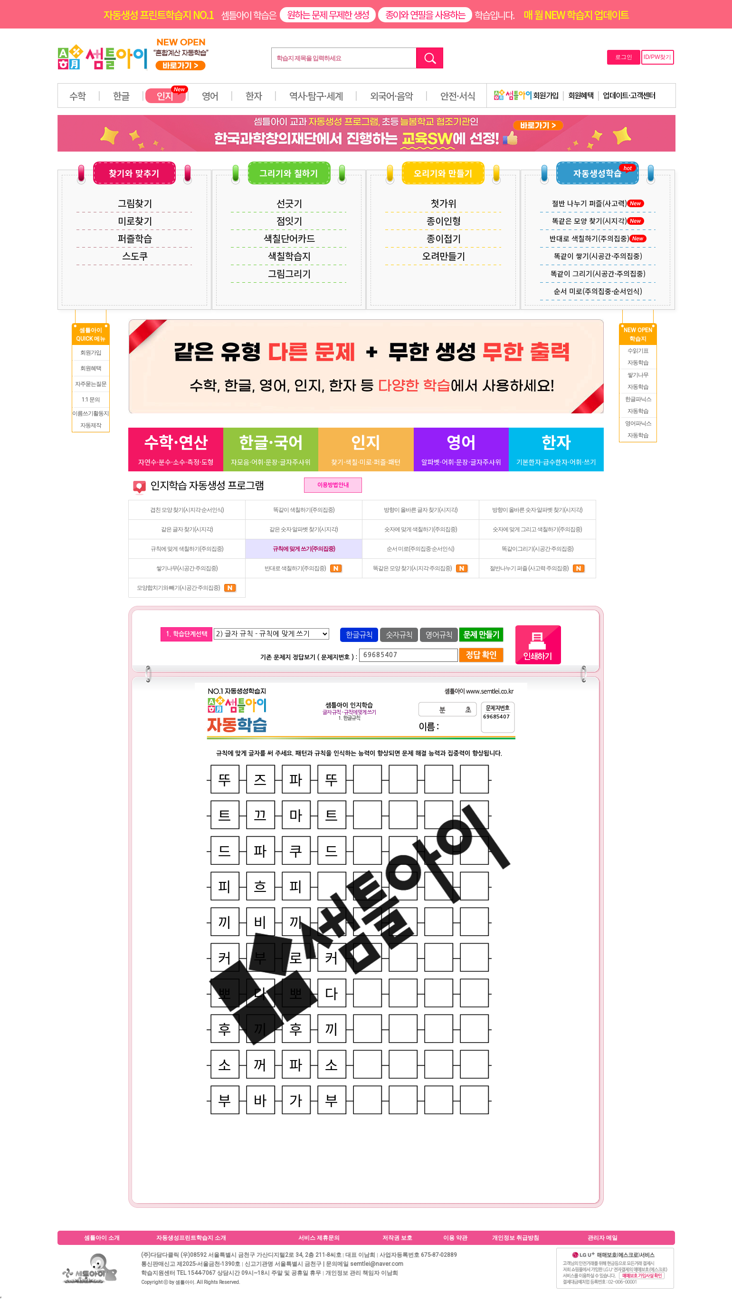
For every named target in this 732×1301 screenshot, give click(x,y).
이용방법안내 (333, 485)
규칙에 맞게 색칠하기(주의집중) (187, 548)
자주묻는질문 (90, 384)
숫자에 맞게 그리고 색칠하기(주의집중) (537, 529)
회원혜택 (581, 95)
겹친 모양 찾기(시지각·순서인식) (187, 510)
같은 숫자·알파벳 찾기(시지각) (303, 529)
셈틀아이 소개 (102, 1237)
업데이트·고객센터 (629, 95)
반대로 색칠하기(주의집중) (303, 568)
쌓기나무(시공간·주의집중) (187, 568)
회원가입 (526, 95)
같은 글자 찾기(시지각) (187, 529)
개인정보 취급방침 (515, 1237)
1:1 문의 (91, 399)
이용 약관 (455, 1237)
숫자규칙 (399, 635)
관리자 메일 (603, 1237)
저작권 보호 (397, 1237)
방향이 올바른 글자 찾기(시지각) (420, 510)
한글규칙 (359, 635)
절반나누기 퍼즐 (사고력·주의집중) (537, 568)
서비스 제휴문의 (319, 1237)
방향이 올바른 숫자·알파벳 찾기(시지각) (537, 510)
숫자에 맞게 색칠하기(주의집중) (420, 529)
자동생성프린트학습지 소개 (191, 1237)
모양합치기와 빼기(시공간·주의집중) (187, 587)
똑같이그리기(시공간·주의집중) (537, 548)
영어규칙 (439, 635)
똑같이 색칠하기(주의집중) (303, 510)
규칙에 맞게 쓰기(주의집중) (304, 548)
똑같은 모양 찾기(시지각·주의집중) (420, 568)
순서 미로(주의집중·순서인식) (420, 548)
